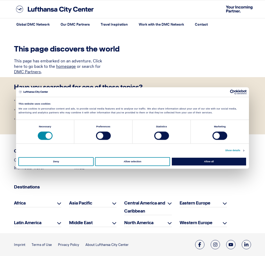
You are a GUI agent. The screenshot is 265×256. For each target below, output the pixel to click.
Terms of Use (42, 244)
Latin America (27, 223)
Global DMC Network (33, 24)
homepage (66, 66)
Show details (232, 150)
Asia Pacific (80, 203)
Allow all (209, 161)
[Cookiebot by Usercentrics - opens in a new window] (224, 92)
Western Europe (196, 223)
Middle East (81, 223)
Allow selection (132, 161)
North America (138, 223)
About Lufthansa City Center (107, 244)
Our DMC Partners (75, 24)
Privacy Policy (68, 244)
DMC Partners (27, 72)
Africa (20, 203)
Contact (201, 24)
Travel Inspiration (114, 24)
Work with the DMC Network (161, 24)
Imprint (19, 244)
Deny (56, 161)
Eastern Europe (195, 203)
